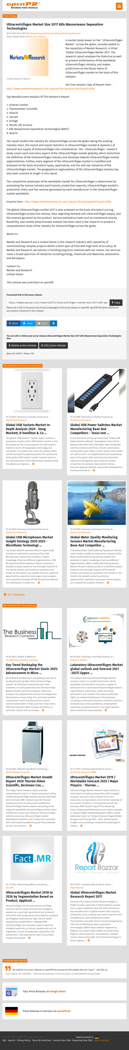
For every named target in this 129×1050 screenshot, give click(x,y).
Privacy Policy (23, 1040)
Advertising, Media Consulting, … (34, 769)
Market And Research (16, 420)
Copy (116, 302)
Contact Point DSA (62, 1040)
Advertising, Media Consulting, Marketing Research (56, 33)
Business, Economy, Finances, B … (34, 417)
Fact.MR (9, 887)
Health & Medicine (27, 656)
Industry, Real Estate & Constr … (97, 769)
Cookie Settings (101, 1040)
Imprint (11, 1040)
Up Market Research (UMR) (83, 772)
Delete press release (22, 345)
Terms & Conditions (41, 1040)
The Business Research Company (22, 660)
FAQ (4, 1040)
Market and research (35, 36)
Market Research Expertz (18, 772)
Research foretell (78, 660)
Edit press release (53, 345)
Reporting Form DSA (82, 1040)
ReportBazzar (77, 887)
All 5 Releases (14, 594)
